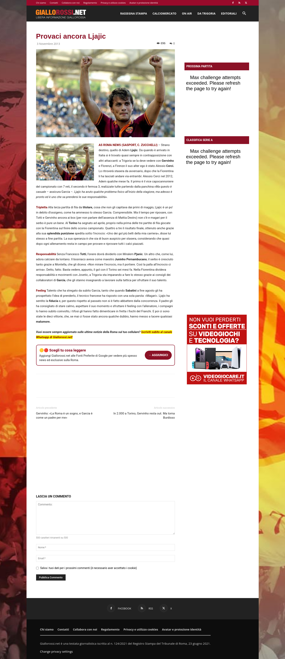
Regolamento (90, 2)
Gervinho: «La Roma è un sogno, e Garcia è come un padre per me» (64, 415)
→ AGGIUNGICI (158, 355)
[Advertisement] (105, 458)
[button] (244, 14)
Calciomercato (164, 13)
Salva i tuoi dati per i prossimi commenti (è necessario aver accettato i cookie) (88, 568)
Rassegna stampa (133, 13)
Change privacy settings (56, 651)
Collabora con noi (71, 2)
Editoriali (229, 13)
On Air (187, 13)
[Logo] (61, 14)
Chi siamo (41, 2)
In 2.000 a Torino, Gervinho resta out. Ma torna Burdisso (144, 415)
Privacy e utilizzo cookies (113, 2)
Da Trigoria (206, 13)
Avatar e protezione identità (143, 2)
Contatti (54, 2)
